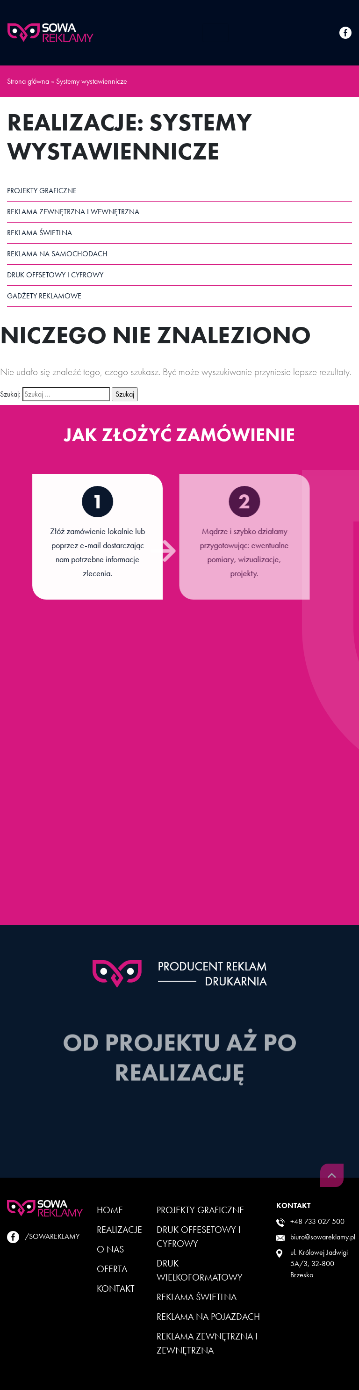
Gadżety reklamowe (44, 296)
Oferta (112, 1269)
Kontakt (116, 1288)
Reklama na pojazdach (208, 1316)
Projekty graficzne (42, 190)
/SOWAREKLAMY (43, 1237)
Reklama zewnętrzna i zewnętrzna (207, 1343)
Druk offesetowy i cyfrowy (199, 1236)
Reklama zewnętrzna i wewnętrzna (73, 212)
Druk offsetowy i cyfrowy (55, 275)
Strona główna (28, 81)
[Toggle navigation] (215, 32)
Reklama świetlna (39, 233)
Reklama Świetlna (197, 1297)
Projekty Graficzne (200, 1210)
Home (110, 1210)
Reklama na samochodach (57, 254)
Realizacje (119, 1229)
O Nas (110, 1249)
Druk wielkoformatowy (200, 1270)
